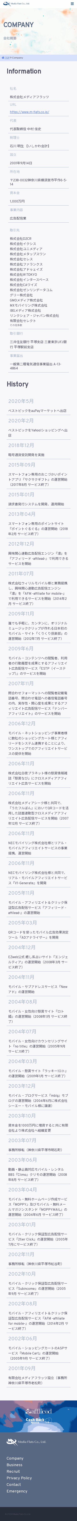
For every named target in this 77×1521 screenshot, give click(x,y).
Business (14, 1465)
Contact (14, 1484)
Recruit (13, 1471)
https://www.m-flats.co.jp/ (29, 112)
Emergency (17, 1491)
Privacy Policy (19, 1478)
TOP (6, 58)
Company (15, 1458)
